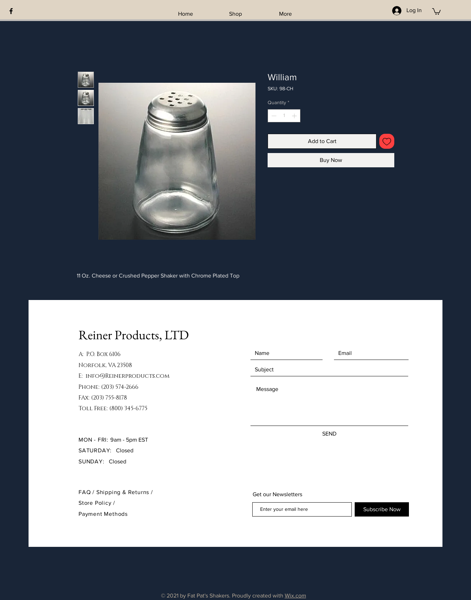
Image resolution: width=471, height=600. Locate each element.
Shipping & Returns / (124, 492)
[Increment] (294, 116)
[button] (436, 11)
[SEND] (329, 434)
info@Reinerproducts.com (127, 376)
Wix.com (295, 596)
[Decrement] (273, 116)
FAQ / (87, 492)
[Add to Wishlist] (386, 141)
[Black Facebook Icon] (11, 11)
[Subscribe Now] (382, 509)
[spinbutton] (284, 116)
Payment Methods (103, 514)
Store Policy (95, 503)
